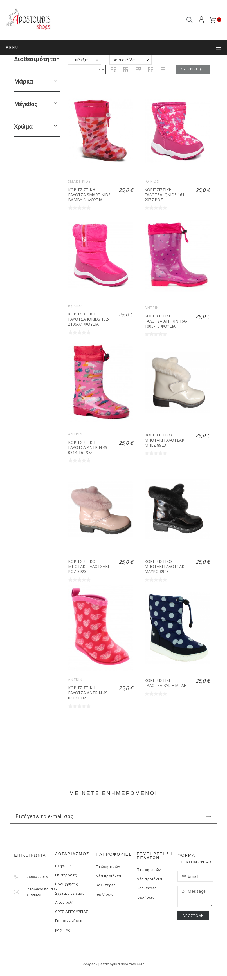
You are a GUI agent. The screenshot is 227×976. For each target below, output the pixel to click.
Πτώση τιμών (108, 867)
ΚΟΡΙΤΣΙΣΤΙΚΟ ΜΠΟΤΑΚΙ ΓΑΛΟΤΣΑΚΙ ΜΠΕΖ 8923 (165, 439)
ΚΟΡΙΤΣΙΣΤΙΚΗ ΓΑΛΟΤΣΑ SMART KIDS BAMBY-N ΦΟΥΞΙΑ (89, 194)
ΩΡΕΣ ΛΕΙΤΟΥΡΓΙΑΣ (71, 912)
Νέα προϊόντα (108, 876)
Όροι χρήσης (66, 884)
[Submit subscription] (208, 816)
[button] (58, 59)
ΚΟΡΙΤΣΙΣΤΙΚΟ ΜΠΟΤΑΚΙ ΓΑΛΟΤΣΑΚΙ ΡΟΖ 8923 (88, 566)
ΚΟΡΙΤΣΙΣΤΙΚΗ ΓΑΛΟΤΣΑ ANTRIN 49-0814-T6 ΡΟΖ (88, 447)
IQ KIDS (152, 181)
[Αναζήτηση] (189, 20)
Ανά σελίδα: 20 (127, 59)
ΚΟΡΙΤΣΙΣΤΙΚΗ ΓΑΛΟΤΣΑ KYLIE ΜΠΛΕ (165, 683)
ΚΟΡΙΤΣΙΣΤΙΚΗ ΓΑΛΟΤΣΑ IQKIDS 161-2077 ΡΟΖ (165, 194)
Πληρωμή (63, 866)
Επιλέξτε (80, 59)
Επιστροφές (66, 875)
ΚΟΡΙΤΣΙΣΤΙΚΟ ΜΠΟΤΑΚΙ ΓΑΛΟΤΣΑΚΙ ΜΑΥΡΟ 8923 (165, 566)
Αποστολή (64, 902)
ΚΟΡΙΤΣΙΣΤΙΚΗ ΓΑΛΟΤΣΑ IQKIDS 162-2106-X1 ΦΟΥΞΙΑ (88, 318)
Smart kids (79, 181)
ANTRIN (152, 307)
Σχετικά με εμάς (70, 893)
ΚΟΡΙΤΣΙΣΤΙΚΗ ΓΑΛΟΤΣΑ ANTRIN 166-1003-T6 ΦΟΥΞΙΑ (166, 320)
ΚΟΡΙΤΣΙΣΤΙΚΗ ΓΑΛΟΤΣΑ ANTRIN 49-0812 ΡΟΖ (88, 692)
